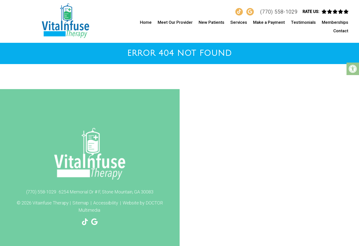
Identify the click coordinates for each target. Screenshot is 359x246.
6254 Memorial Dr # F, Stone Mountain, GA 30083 (106, 191)
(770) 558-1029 (279, 12)
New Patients (211, 22)
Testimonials (303, 22)
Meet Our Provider (175, 22)
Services (238, 22)
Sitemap (80, 202)
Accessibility (105, 202)
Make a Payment (269, 22)
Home (146, 22)
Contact (340, 30)
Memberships (335, 22)
